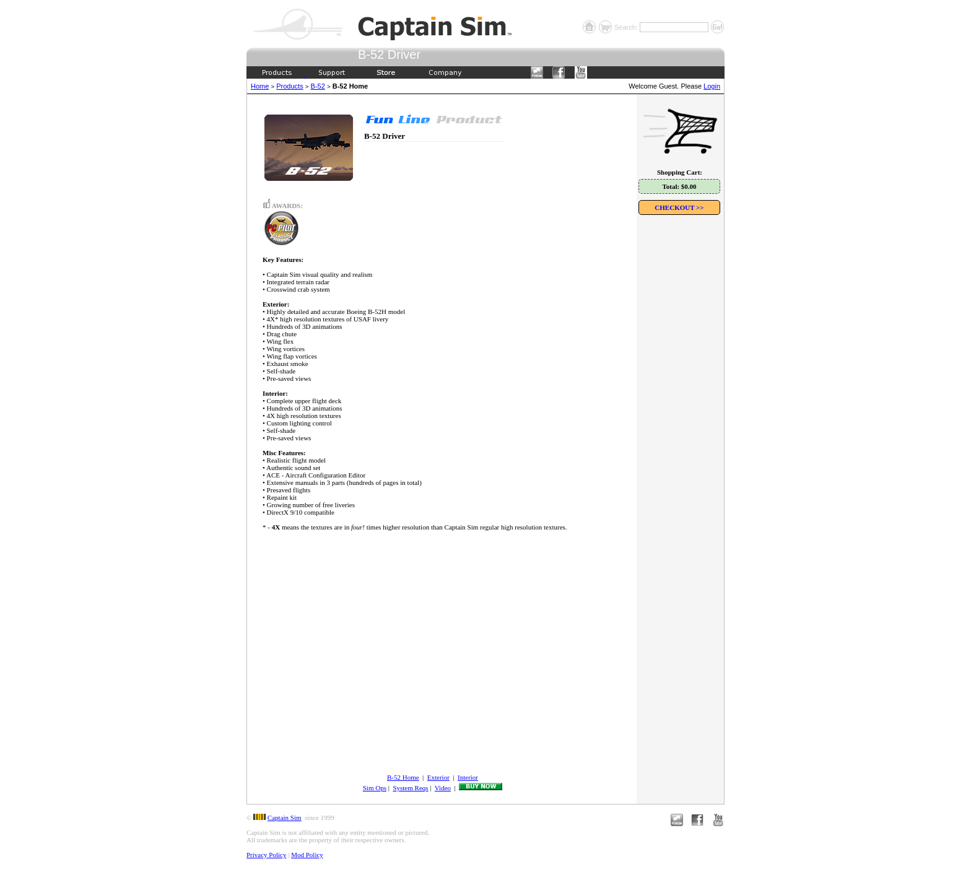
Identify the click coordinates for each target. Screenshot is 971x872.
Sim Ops (374, 787)
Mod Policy (307, 854)
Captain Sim (285, 817)
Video (443, 787)
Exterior (438, 777)
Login (711, 86)
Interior (468, 777)
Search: (627, 27)
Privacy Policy (266, 854)
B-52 (318, 86)
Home (260, 86)
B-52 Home (403, 777)
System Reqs (410, 787)
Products (289, 86)
